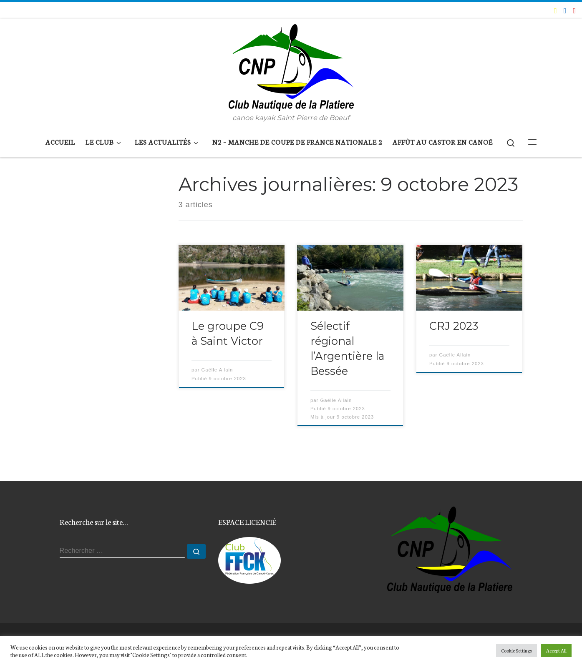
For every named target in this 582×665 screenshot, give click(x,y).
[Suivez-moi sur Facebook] (565, 10)
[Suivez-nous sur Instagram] (574, 10)
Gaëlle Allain (217, 369)
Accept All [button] (556, 650)
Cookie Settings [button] (516, 650)
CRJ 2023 (453, 325)
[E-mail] (555, 10)
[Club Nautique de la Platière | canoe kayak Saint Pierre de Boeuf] (291, 65)
